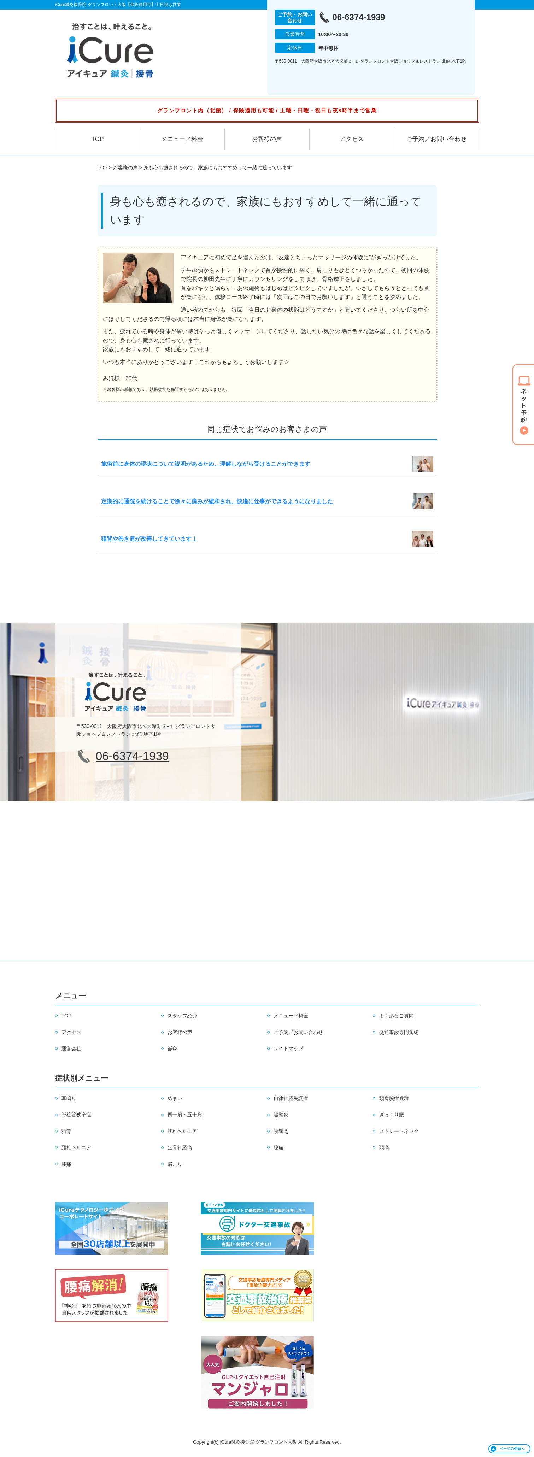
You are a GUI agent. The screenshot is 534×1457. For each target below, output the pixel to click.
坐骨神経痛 (180, 1147)
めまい (175, 1098)
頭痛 (384, 1147)
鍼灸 (172, 1048)
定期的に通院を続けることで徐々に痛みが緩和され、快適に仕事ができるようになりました (217, 501)
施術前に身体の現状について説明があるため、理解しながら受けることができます (205, 464)
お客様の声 (267, 139)
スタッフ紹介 (182, 1015)
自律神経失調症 (291, 1098)
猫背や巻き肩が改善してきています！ (149, 539)
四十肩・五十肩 (185, 1114)
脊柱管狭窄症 (76, 1114)
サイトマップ (288, 1048)
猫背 (66, 1131)
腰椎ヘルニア (182, 1131)
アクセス (352, 139)
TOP (98, 139)
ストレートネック (399, 1131)
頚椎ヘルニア (76, 1147)
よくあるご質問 (396, 1015)
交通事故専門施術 (399, 1032)
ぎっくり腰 (391, 1114)
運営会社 (71, 1048)
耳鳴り (68, 1098)
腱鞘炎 (281, 1114)
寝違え (281, 1131)
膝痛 (278, 1147)
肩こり (175, 1164)
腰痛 (66, 1164)
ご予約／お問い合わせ (436, 139)
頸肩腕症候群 (394, 1098)
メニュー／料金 (182, 139)
